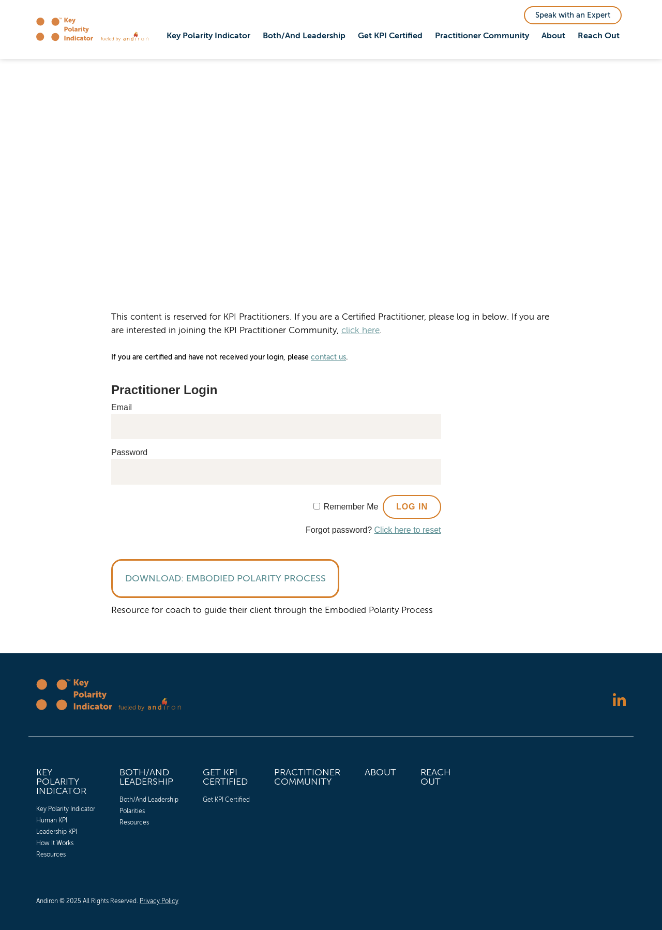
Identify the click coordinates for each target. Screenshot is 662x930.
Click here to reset (407, 530)
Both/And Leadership (304, 35)
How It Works (54, 843)
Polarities (132, 811)
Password (129, 452)
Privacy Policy (159, 901)
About (553, 35)
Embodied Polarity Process (256, 578)
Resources (51, 854)
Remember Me (351, 506)
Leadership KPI (56, 831)
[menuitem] (208, 36)
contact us (328, 357)
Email (121, 407)
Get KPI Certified (390, 35)
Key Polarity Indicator (208, 35)
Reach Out (599, 35)
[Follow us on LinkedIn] (619, 701)
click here (360, 330)
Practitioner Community (482, 35)
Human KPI (51, 820)
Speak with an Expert (572, 15)
